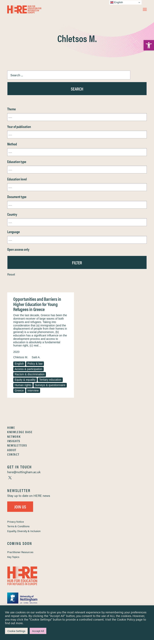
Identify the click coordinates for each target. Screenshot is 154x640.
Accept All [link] (38, 631)
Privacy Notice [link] (15, 521)
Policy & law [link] (35, 363)
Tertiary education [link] (50, 379)
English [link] (19, 363)
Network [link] (14, 436)
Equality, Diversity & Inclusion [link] (24, 531)
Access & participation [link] (28, 369)
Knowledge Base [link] (19, 432)
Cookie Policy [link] (126, 619)
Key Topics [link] (13, 557)
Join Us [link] (20, 506)
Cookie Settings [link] (16, 631)
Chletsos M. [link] (20, 357)
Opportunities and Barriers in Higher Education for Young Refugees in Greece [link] (37, 304)
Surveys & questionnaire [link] (50, 385)
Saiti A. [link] (36, 357)
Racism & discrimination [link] (30, 374)
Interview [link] (33, 390)
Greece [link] (19, 390)
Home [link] (11, 427)
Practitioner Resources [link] (20, 552)
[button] (145, 9)
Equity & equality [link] (25, 379)
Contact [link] (13, 454)
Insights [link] (13, 441)
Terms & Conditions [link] (18, 526)
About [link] (11, 450)
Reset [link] (11, 274)
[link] (149, 45)
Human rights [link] (23, 385)
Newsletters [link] (17, 445)
